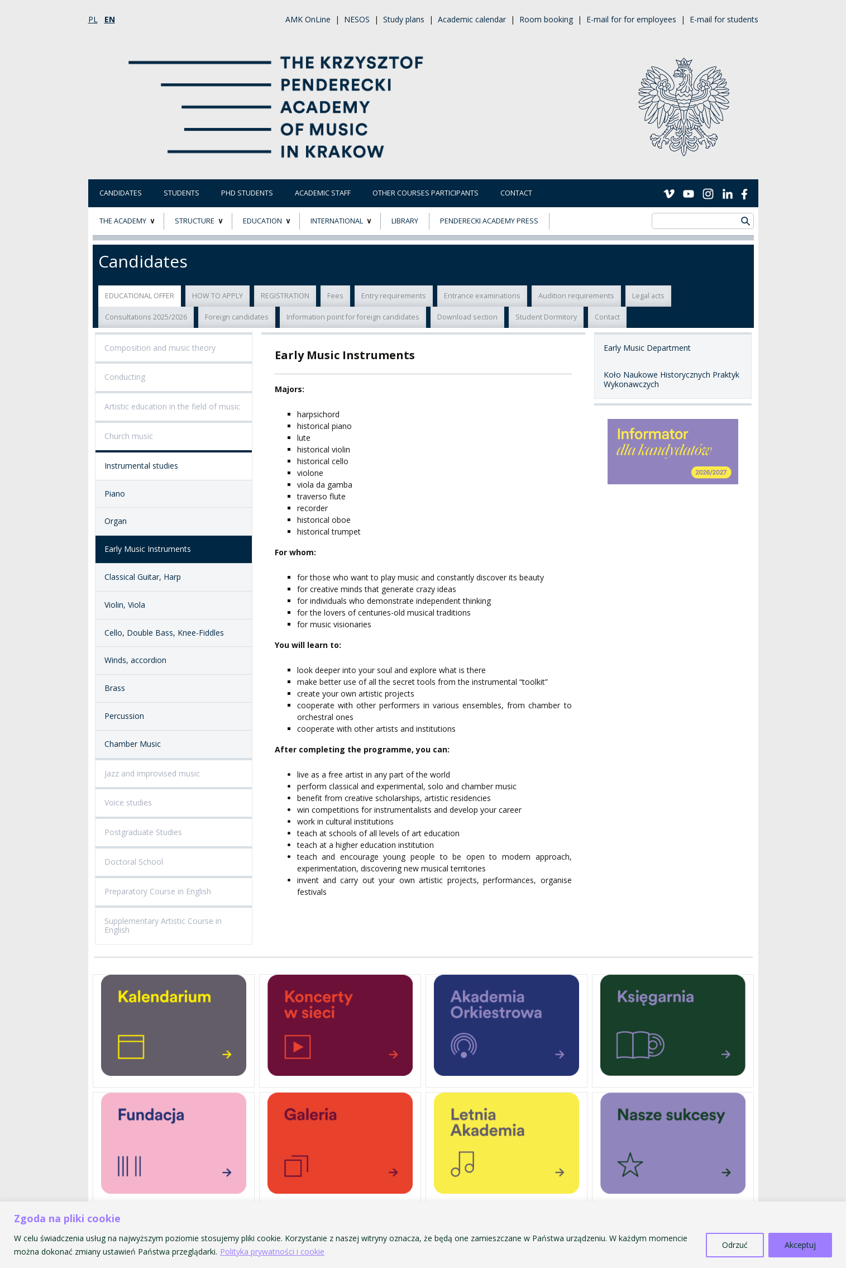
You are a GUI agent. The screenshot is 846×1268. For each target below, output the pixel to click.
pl (93, 19)
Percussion (124, 716)
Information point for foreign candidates (352, 317)
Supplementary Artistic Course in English (163, 926)
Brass (114, 688)
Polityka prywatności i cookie (272, 1251)
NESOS (357, 19)
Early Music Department (647, 347)
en (109, 19)
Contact (516, 193)
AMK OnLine (308, 19)
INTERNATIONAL (336, 221)
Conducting (124, 376)
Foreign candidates (237, 317)
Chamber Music (132, 743)
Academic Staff (323, 193)
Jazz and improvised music (152, 773)
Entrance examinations (482, 296)
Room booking (546, 19)
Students (181, 193)
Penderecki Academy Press (489, 221)
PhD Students (247, 193)
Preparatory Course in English (157, 891)
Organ (115, 521)
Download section (467, 317)
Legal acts (648, 296)
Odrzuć (735, 1245)
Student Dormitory (546, 317)
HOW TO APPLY (217, 296)
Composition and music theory (160, 347)
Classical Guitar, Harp (142, 576)
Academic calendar (472, 19)
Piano (114, 493)
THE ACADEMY (122, 221)
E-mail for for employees (631, 19)
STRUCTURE (194, 221)
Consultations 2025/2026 (146, 317)
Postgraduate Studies (143, 832)
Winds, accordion (135, 660)
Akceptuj (800, 1245)
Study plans (403, 19)
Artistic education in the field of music (172, 406)
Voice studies (128, 802)
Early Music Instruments (147, 549)
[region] (423, 1235)
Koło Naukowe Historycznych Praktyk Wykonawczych (671, 379)
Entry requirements (393, 296)
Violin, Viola (124, 604)
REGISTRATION (285, 296)
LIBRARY (404, 221)
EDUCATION (262, 221)
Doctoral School (133, 861)
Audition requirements (576, 296)
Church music (128, 436)
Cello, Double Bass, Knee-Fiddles (164, 632)
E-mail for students (724, 19)
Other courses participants (425, 193)
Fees (335, 296)
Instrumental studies (141, 465)
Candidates (120, 193)
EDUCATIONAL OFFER (139, 296)
